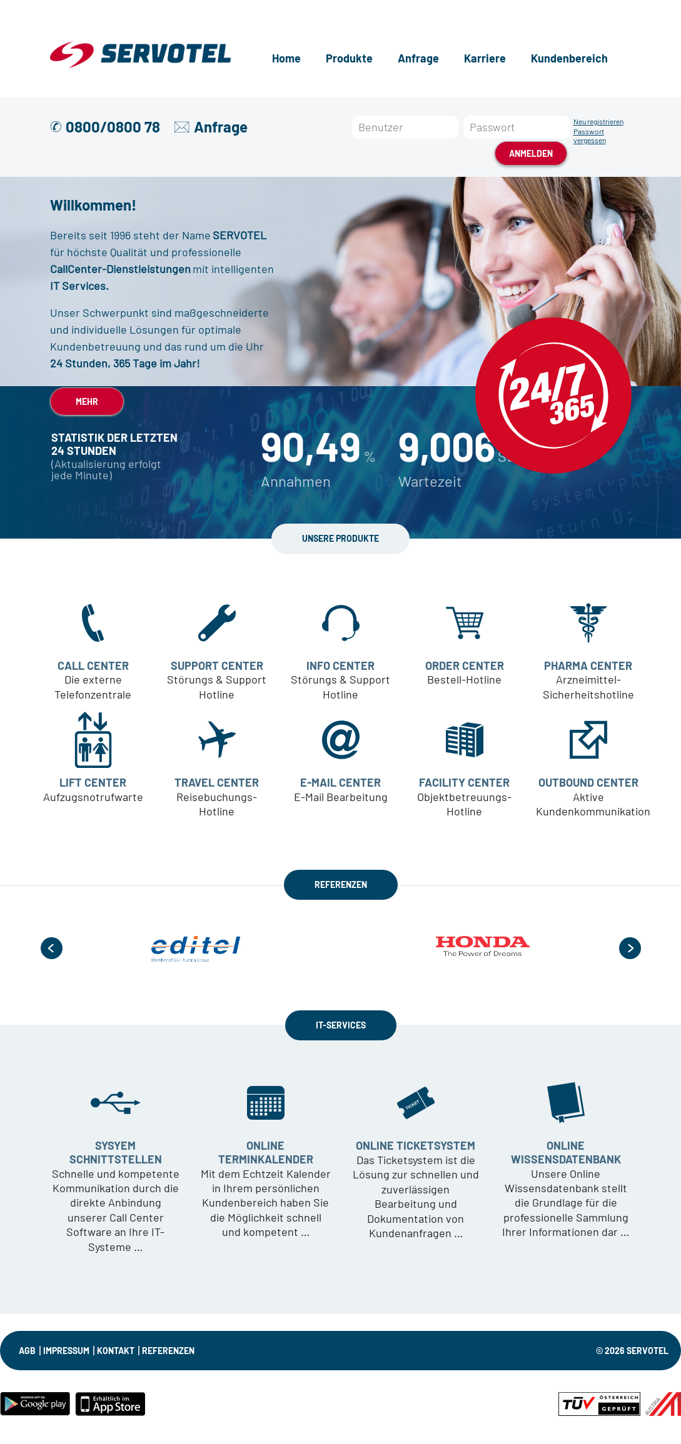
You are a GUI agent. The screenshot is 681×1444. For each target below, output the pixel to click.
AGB (27, 1350)
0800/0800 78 (113, 126)
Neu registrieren (598, 121)
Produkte (349, 58)
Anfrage (418, 58)
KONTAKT (115, 1350)
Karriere (485, 58)
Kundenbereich (569, 58)
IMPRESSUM (66, 1350)
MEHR (87, 401)
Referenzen (168, 1350)
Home (286, 58)
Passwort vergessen (589, 135)
